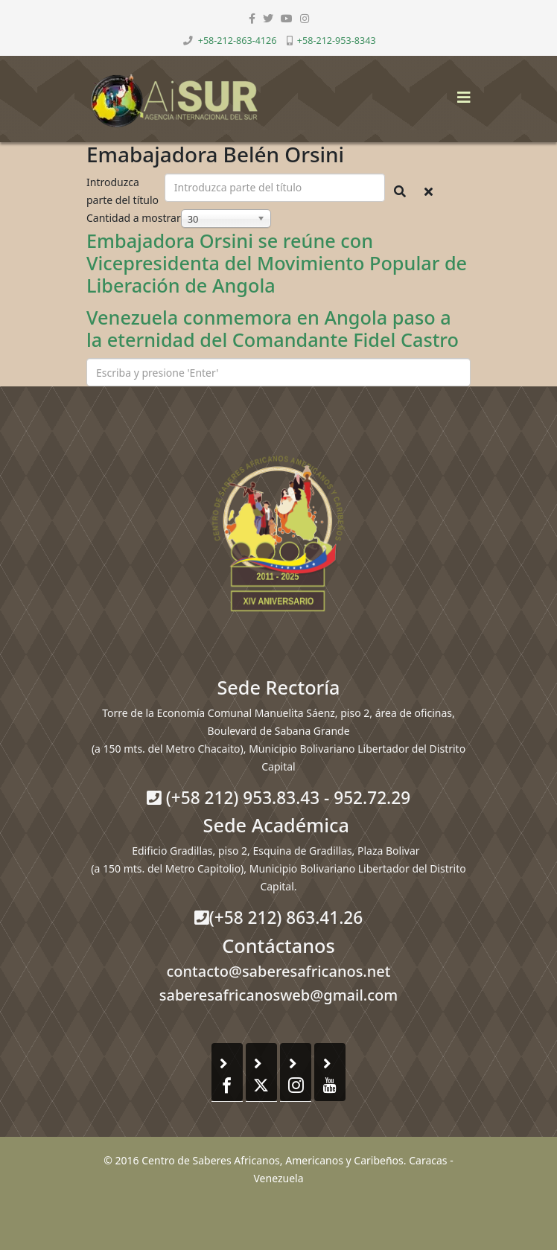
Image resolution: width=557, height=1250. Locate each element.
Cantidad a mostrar (133, 218)
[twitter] (268, 18)
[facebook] (252, 18)
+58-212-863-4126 (237, 40)
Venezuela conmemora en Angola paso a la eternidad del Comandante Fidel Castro (272, 328)
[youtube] (287, 18)
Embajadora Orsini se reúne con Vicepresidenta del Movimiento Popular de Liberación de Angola (276, 263)
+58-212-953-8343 (336, 40)
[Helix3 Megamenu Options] (460, 93)
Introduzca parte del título (124, 191)
